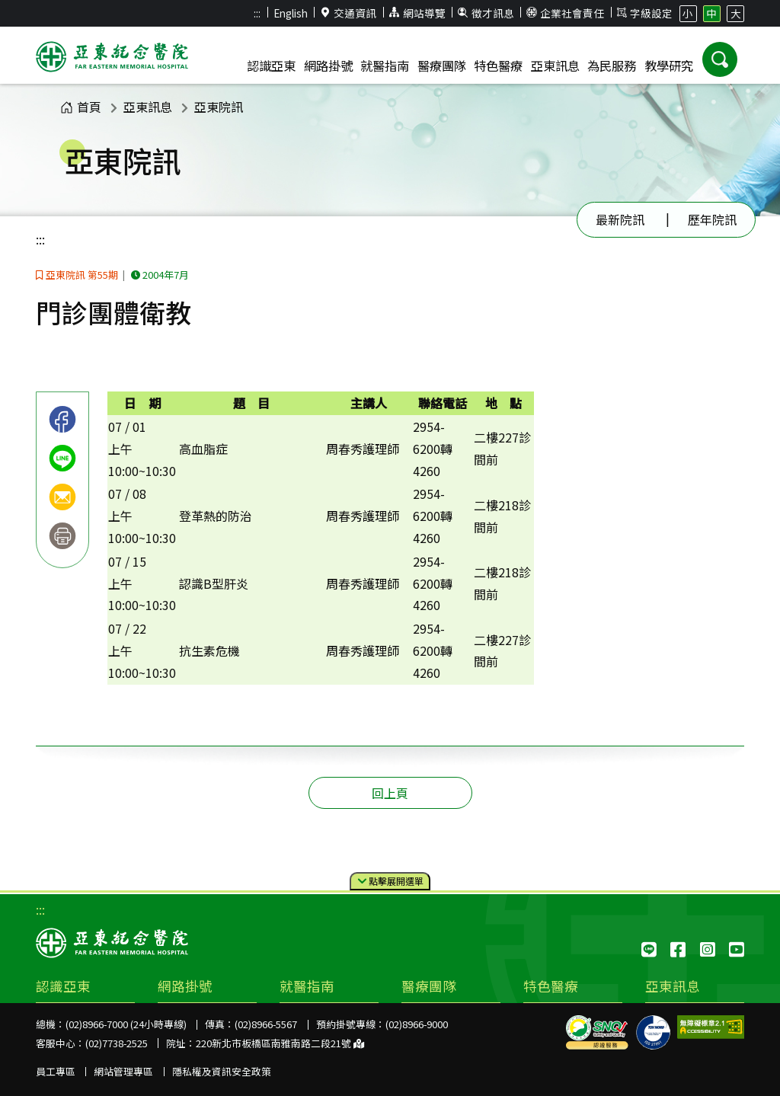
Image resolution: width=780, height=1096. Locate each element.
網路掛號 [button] (328, 65)
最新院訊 (620, 219)
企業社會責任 (565, 13)
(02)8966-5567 (266, 1024)
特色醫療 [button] (498, 65)
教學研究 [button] (668, 65)
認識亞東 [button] (271, 65)
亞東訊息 (147, 106)
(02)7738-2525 (116, 1043)
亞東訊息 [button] (555, 65)
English (290, 13)
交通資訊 (349, 13)
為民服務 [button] (611, 65)
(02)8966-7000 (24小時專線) (126, 1024)
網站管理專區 (123, 1071)
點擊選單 (390, 881)
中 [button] (711, 13)
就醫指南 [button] (384, 65)
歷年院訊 (712, 219)
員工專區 (55, 1071)
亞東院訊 (218, 106)
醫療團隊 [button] (441, 65)
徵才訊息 (486, 13)
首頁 (80, 107)
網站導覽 (417, 13)
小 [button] (687, 13)
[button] (720, 59)
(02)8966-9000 (416, 1024)
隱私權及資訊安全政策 (221, 1071)
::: (257, 13)
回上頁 (390, 793)
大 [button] (735, 13)
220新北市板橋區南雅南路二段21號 (280, 1043)
